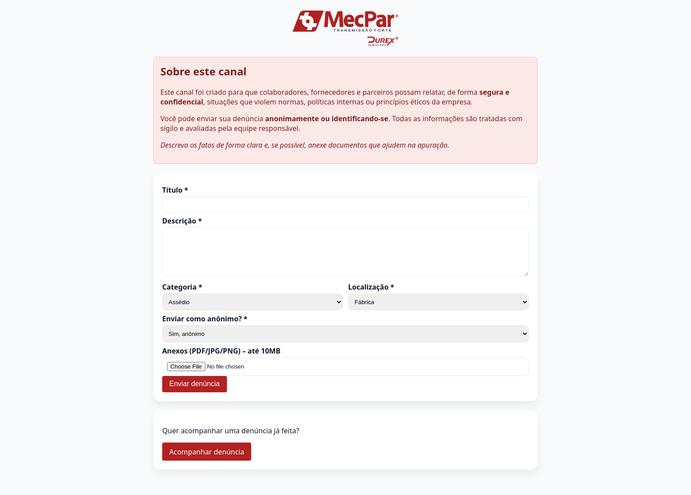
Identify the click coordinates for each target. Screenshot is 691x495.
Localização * (371, 295)
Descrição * (182, 221)
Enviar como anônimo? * (204, 326)
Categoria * (182, 295)
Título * (175, 190)
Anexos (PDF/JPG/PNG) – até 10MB (221, 359)
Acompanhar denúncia (206, 460)
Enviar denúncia (194, 391)
